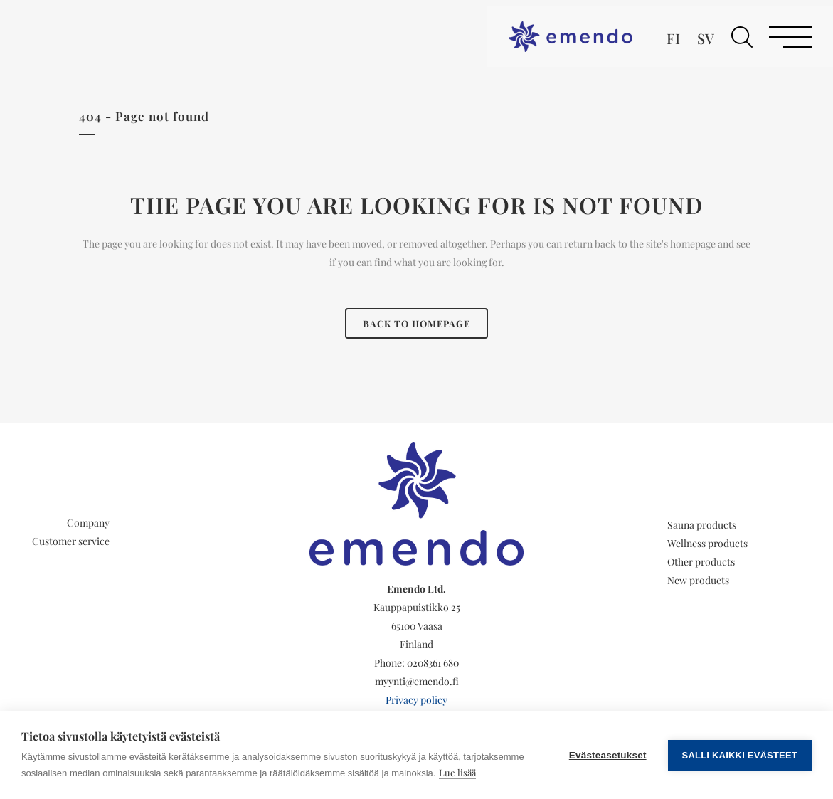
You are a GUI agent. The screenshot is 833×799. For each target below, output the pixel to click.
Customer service (71, 541)
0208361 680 (433, 663)
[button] (742, 37)
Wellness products (707, 543)
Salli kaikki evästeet (739, 755)
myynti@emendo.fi (417, 681)
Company (88, 522)
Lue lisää (457, 772)
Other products (701, 561)
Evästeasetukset (608, 755)
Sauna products (701, 524)
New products (698, 580)
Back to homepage (416, 323)
